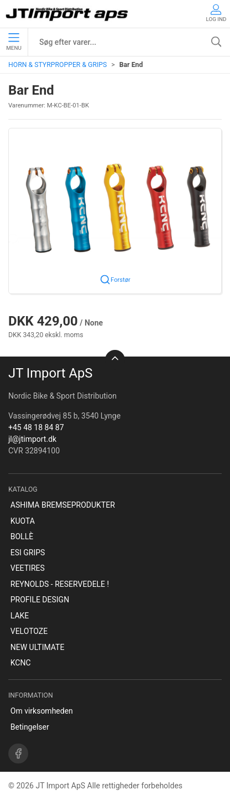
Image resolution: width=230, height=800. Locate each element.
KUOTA (23, 521)
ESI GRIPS (28, 552)
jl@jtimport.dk (32, 439)
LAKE (20, 615)
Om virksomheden (42, 710)
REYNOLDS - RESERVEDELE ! (60, 584)
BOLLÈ (22, 536)
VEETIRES (28, 568)
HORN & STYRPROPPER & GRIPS (57, 65)
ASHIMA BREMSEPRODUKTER (63, 504)
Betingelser (30, 726)
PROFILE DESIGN (40, 599)
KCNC (21, 662)
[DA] (67, 14)
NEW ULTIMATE (38, 647)
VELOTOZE (29, 631)
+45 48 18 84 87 (36, 427)
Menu (13, 42)
